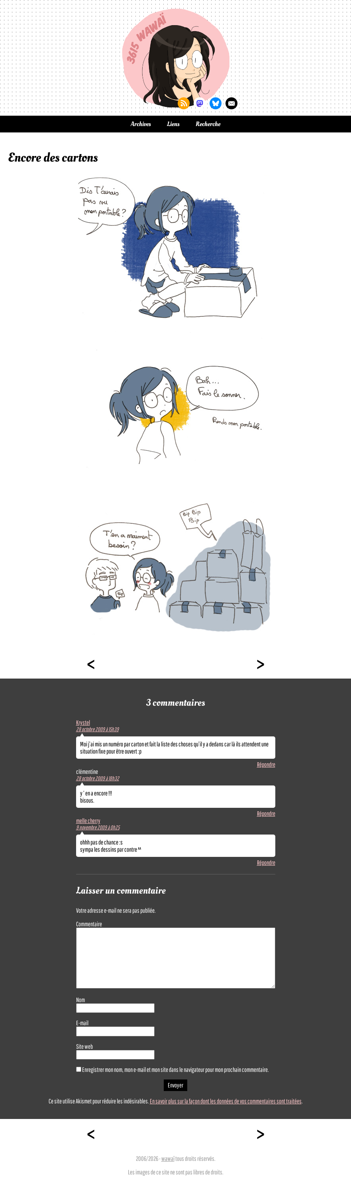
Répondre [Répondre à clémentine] (266, 813)
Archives (141, 124)
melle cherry (88, 820)
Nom (80, 999)
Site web (84, 1046)
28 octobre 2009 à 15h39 (97, 729)
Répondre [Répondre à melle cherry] (266, 862)
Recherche (208, 124)
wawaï (168, 1158)
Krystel (83, 722)
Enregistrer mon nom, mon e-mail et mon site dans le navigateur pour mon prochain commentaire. (175, 1069)
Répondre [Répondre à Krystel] (266, 764)
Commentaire (89, 923)
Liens (173, 124)
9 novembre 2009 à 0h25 (98, 827)
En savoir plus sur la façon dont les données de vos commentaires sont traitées (226, 1101)
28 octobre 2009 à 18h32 (97, 778)
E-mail (82, 1022)
